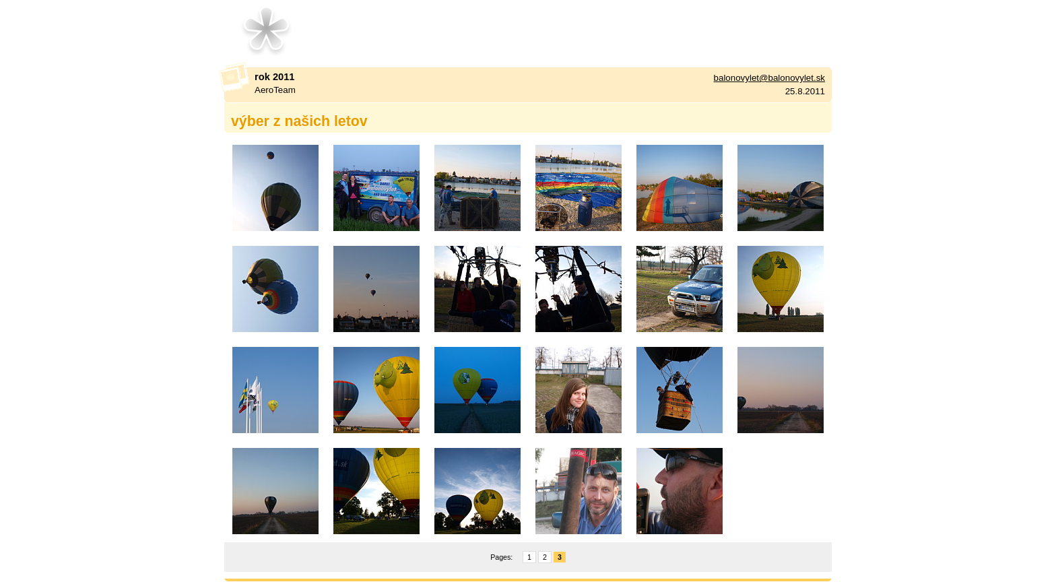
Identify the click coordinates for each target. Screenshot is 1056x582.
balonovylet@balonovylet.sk (769, 78)
